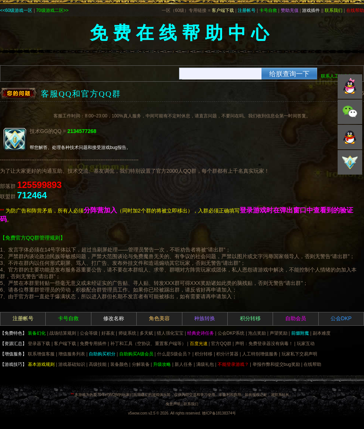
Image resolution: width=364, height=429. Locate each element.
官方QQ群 (221, 343)
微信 (350, 112)
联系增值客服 (41, 354)
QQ (350, 86)
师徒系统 (127, 333)
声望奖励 (278, 333)
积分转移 (203, 354)
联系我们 (190, 404)
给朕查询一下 (289, 74)
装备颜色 (119, 364)
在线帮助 (312, 364)
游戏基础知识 (71, 364)
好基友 (108, 333)
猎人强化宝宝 (170, 333)
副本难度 (322, 333)
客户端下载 (65, 343)
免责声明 (173, 404)
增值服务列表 (71, 354)
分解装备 (141, 364)
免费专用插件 (93, 343)
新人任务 (183, 364)
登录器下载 (39, 343)
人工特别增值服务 (260, 354)
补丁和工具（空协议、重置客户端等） (148, 343)
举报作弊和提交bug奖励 (276, 364)
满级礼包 (205, 364)
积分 (350, 162)
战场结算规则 (62, 333)
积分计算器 (227, 354)
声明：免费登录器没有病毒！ (264, 343)
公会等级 (89, 333)
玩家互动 (306, 343)
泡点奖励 (257, 333)
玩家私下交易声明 (299, 354)
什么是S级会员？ (174, 354)
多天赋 (146, 333)
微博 (350, 137)
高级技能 (98, 364)
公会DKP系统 (231, 333)
